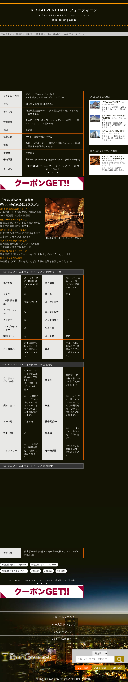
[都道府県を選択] (99, 653)
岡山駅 (39, 34)
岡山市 (29, 34)
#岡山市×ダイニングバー (43, 564)
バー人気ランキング (64, 624)
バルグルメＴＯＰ (64, 617)
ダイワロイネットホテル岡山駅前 (113, 117)
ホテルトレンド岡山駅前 (113, 131)
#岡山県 (35, 571)
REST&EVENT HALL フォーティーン (66, 34)
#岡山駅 (61, 571)
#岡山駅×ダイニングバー (14, 571)
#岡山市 (48, 571)
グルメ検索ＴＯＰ (64, 631)
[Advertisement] (64, 63)
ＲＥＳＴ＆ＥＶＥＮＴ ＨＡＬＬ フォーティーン (113, 158)
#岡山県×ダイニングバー (14, 564)
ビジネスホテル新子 (111, 102)
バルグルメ (6, 34)
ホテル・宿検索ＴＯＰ (64, 639)
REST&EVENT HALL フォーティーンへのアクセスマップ (42, 508)
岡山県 (19, 34)
